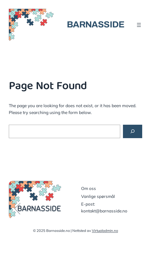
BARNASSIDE (96, 24)
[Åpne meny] (139, 25)
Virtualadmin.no (105, 230)
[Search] (132, 131)
